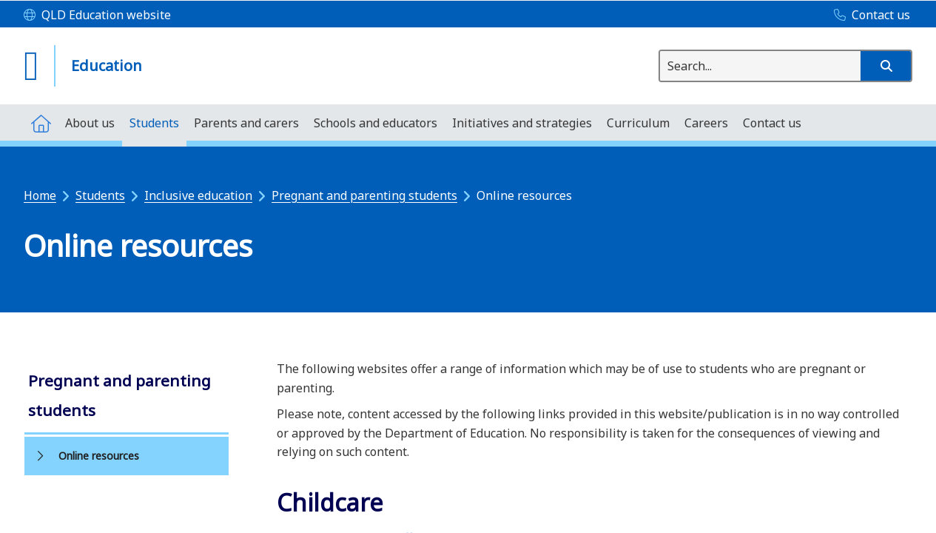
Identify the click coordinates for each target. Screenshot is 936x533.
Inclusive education (198, 195)
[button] (886, 66)
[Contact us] (868, 15)
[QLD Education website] (97, 15)
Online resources (98, 456)
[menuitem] (41, 122)
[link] (126, 397)
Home (40, 195)
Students (100, 195)
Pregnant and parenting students (364, 195)
